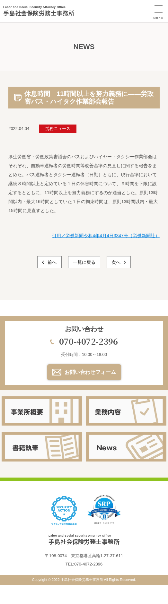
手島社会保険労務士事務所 (38, 11)
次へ (116, 262)
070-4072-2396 (88, 341)
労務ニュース (57, 128)
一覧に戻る (84, 262)
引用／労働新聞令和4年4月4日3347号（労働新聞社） (106, 235)
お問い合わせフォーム (90, 372)
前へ (52, 262)
